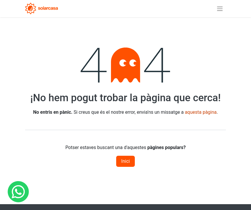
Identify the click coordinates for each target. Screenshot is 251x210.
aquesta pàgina (201, 112)
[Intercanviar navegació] (220, 8)
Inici (125, 161)
